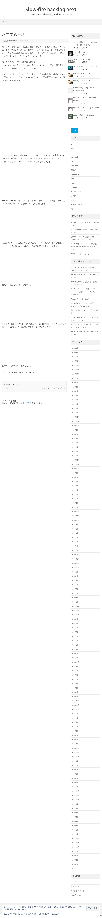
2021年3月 (75, 598)
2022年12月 (75, 512)
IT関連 (73, 170)
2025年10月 (75, 374)
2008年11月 (75, 795)
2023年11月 (75, 464)
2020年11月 (75, 610)
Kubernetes (75, 174)
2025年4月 (75, 400)
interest (7, 388)
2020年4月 (75, 636)
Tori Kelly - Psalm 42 (81, 52)
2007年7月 (75, 860)
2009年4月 (75, 782)
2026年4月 (75, 348)
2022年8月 (75, 529)
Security (74, 187)
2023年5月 (75, 490)
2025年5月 (75, 395)
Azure (73, 153)
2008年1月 (75, 834)
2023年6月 (75, 486)
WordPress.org (76, 895)
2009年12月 (75, 748)
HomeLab (74, 166)
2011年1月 (75, 696)
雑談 (72, 209)
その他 (73, 196)
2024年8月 (75, 430)
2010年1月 (75, 744)
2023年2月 (75, 503)
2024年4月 (75, 443)
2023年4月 (75, 494)
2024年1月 (75, 456)
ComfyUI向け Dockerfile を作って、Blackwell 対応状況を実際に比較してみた (85, 246)
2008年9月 (75, 804)
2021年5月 (75, 589)
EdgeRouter (75, 161)
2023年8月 (75, 477)
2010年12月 (75, 701)
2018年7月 (75, 649)
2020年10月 (75, 615)
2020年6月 (75, 628)
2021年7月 (75, 580)
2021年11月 (75, 563)
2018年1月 (75, 658)
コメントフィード (77, 891)
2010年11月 (75, 705)
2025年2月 (75, 408)
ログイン (26, 403)
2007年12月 (75, 838)
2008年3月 (75, 826)
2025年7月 (75, 387)
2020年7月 (75, 623)
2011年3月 (75, 688)
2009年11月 (75, 752)
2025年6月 (75, 391)
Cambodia (75, 157)
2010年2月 (75, 739)
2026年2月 (75, 357)
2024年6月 (75, 434)
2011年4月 (75, 684)
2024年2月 (75, 451)
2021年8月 (75, 576)
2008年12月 (75, 791)
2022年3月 (75, 550)
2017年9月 (75, 666)
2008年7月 (75, 808)
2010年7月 (75, 722)
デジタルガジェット (78, 200)
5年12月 (74, 868)
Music (73, 183)
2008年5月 (75, 817)
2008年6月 (75, 813)
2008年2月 (75, 830)
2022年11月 (75, 516)
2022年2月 (75, 555)
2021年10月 (75, 567)
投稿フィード (76, 886)
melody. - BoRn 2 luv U (81, 73)
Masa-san (13, 41)
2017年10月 (75, 662)
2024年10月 (75, 425)
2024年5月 (75, 438)
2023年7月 (75, 481)
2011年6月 (75, 675)
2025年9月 (75, 378)
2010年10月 (75, 709)
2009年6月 (75, 774)
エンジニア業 (76, 191)
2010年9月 (75, 714)
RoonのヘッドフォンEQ (80, 254)
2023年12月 (75, 460)
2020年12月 (75, 606)
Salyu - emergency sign (82, 59)
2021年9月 (75, 572)
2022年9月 (75, 524)
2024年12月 (75, 417)
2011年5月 (75, 679)
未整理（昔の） (18, 372)
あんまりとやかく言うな (53, 388)
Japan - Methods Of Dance (83, 115)
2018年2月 (75, 653)
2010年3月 (75, 735)
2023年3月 (75, 499)
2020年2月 (75, 645)
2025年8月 (75, 382)
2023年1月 (75, 507)
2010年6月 (75, 727)
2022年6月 (75, 537)
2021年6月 (75, 585)
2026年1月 (75, 361)
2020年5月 (75, 632)
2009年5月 (75, 778)
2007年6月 (75, 864)
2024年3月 (75, 447)
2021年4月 (75, 593)
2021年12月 (75, 559)
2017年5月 (75, 671)
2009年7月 (75, 769)
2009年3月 (75, 787)
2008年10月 (75, 800)
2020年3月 (75, 641)
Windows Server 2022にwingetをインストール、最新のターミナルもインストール (85, 291)
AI (71, 144)
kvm (72, 179)
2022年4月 (75, 546)
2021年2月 (75, 602)
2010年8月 (75, 718)
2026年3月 (75, 352)
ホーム (5, 22)
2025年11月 (75, 370)
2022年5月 (75, 542)
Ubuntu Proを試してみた (80, 299)
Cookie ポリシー (58, 914)
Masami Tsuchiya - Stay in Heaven (86, 108)
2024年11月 (75, 421)
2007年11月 (75, 843)
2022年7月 (75, 533)
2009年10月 (75, 757)
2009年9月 (75, 761)
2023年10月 (75, 468)
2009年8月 (75, 765)
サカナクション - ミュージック (85, 66)
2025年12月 (75, 365)
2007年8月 (75, 856)
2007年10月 (75, 847)
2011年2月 (75, 692)
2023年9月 (75, 473)
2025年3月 (75, 404)
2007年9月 (75, 851)
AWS (72, 148)
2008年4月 (75, 821)
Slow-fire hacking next (51, 9)
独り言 (31, 372)
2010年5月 (75, 731)
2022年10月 (75, 520)
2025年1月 (75, 413)
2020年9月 (75, 619)
